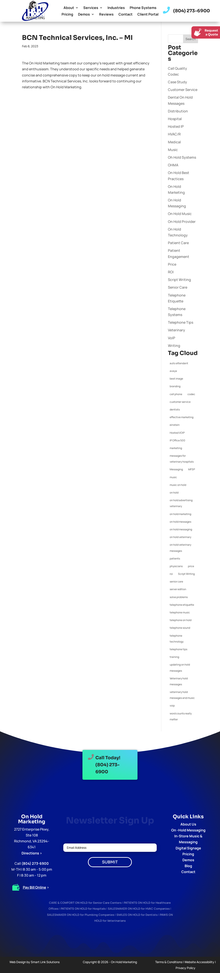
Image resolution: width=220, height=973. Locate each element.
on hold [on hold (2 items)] (174, 492)
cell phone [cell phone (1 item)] (176, 394)
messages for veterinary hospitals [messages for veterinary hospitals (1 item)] (182, 458)
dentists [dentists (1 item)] (175, 409)
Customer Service (182, 89)
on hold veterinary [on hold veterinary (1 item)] (180, 537)
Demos (84, 15)
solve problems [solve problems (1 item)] (179, 597)
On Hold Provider (182, 221)
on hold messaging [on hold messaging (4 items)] (181, 529)
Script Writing (179, 279)
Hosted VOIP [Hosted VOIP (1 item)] (177, 433)
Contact (125, 15)
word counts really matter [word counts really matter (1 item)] (181, 716)
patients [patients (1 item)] (175, 558)
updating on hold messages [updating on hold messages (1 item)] (180, 667)
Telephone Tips (180, 322)
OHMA (173, 165)
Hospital (175, 118)
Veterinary (176, 330)
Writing (174, 345)
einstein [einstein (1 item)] (175, 425)
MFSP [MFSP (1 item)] (191, 469)
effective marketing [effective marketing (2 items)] (181, 417)
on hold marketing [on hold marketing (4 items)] (180, 514)
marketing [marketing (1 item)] (176, 448)
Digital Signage (188, 848)
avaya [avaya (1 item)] (173, 371)
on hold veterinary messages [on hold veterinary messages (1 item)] (180, 547)
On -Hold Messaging (188, 830)
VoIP (171, 338)
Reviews (106, 15)
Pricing (67, 15)
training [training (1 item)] (174, 657)
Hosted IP (176, 126)
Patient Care (178, 242)
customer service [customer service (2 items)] (180, 402)
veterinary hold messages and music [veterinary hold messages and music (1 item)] (182, 695)
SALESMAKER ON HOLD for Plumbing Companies (80, 915)
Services (90, 8)
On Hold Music (180, 213)
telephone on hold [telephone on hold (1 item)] (180, 620)
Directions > (32, 853)
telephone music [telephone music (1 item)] (180, 612)
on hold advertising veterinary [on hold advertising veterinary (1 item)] (181, 503)
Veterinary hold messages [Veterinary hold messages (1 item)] (179, 681)
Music (173, 149)
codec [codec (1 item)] (191, 394)
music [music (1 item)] (173, 477)
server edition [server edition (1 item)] (178, 589)
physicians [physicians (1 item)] (176, 566)
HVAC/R (174, 134)
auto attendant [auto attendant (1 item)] (179, 363)
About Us (188, 824)
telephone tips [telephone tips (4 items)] (178, 649)
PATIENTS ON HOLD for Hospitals (83, 909)
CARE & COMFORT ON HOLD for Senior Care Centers (85, 903)
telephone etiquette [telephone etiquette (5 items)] (182, 605)
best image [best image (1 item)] (176, 378)
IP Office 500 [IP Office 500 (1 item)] (177, 440)
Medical (174, 142)
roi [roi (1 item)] (171, 574)
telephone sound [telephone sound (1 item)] (180, 628)
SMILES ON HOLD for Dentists (137, 915)
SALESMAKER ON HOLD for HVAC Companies (139, 909)
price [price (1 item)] (191, 566)
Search (190, 39)
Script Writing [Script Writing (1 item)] (186, 574)
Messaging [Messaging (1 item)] (176, 469)
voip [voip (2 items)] (172, 705)
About (69, 8)
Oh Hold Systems (182, 157)
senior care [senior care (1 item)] (176, 581)
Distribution (178, 111)
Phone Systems (143, 8)
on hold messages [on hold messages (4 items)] (180, 522)
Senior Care (177, 287)
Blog (188, 865)
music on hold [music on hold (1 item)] (178, 485)
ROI (171, 272)
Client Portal (147, 15)
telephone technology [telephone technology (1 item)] (177, 638)
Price (172, 264)
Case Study (177, 82)
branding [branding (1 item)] (175, 386)
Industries (116, 8)
